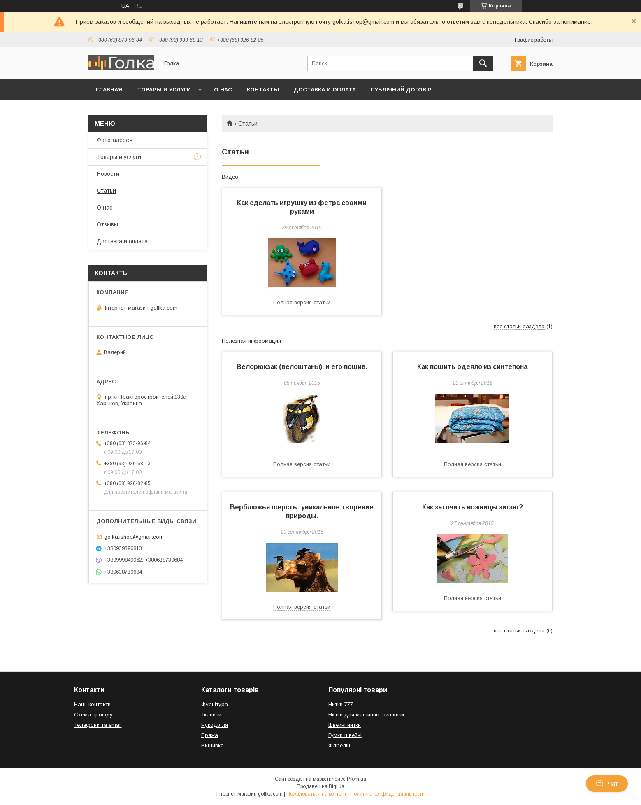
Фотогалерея (114, 140)
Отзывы (107, 224)
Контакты (263, 89)
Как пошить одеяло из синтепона (472, 366)
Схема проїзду (93, 715)
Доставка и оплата (325, 89)
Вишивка (212, 745)
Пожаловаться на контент (316, 794)
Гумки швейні (345, 735)
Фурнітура (214, 704)
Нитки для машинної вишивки (366, 715)
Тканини (211, 715)
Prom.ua (356, 779)
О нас (223, 89)
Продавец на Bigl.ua (320, 786)
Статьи (106, 190)
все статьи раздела (519, 326)
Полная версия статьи (301, 302)
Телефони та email (98, 725)
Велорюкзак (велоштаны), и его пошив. (302, 366)
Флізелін (339, 745)
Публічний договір (401, 89)
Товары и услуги (164, 89)
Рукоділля (214, 725)
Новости (108, 173)
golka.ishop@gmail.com (134, 537)
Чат (607, 783)
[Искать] (483, 63)
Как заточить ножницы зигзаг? (472, 507)
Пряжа (209, 735)
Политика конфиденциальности (387, 794)
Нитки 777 (340, 704)
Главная (109, 89)
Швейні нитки (344, 725)
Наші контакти (92, 704)
